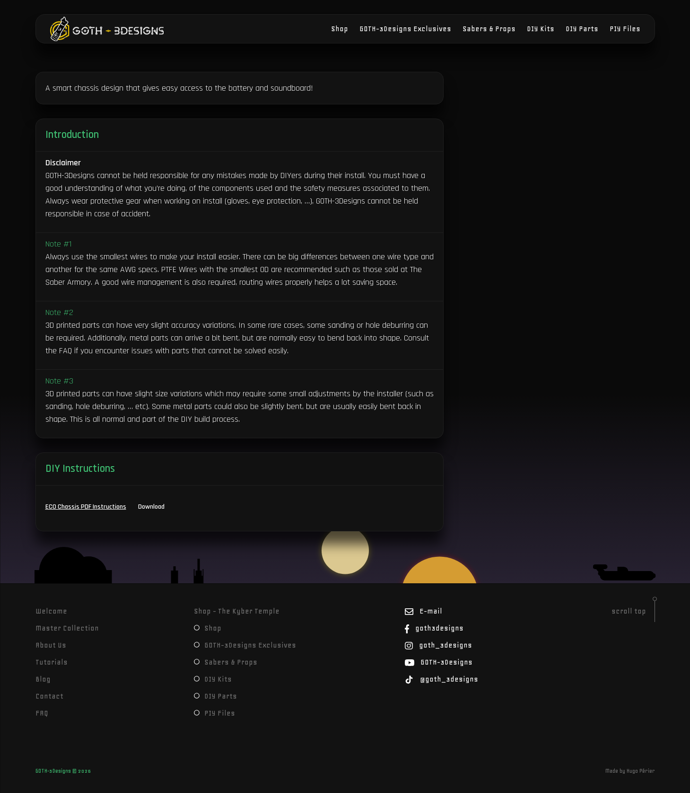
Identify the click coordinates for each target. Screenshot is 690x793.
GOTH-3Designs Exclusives (405, 29)
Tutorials (51, 662)
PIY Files (625, 29)
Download (151, 507)
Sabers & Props (489, 29)
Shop (339, 29)
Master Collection (67, 628)
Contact (49, 696)
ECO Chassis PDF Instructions (85, 507)
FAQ (41, 713)
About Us (50, 645)
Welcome (51, 611)
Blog (43, 679)
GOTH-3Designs (79, 29)
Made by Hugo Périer (630, 770)
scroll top (628, 611)
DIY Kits (540, 29)
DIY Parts (582, 29)
